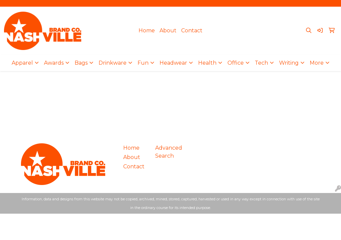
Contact (191, 30)
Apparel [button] (22, 63)
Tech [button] (261, 63)
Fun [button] (143, 63)
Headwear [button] (173, 63)
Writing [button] (289, 63)
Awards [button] (54, 63)
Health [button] (207, 63)
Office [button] (235, 63)
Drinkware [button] (113, 63)
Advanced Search (167, 152)
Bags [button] (81, 63)
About (168, 30)
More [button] (317, 63)
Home (147, 30)
